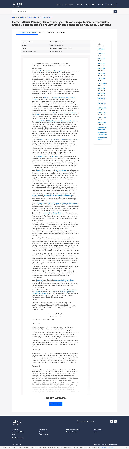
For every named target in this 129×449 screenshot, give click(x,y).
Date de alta (111, 4)
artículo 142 (41, 157)
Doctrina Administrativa (72, 429)
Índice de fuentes (44, 434)
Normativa (42, 432)
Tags (13, 434)
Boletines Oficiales (71, 432)
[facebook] (115, 421)
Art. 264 (62, 290)
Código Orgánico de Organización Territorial (62, 121)
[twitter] (111, 421)
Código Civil (57, 213)
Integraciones (91, 4)
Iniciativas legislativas (18, 432)
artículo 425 (36, 195)
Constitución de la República (54, 71)
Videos (95, 432)
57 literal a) (54, 292)
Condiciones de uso (17, 444)
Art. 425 (39, 280)
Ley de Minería (54, 157)
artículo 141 (41, 140)
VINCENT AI (59, 4)
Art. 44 (39, 170)
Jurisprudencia (43, 429)
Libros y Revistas (98, 429)
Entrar (100, 4)
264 (54, 113)
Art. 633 (47, 213)
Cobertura (79, 4)
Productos (69, 4)
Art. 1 (39, 71)
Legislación (15, 429)
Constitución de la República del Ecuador (53, 98)
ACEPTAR (110, 447)
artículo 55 (40, 121)
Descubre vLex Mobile (17, 438)
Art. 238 (46, 98)
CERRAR (126, 447)
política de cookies (102, 447)
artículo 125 (41, 203)
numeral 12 (41, 113)
